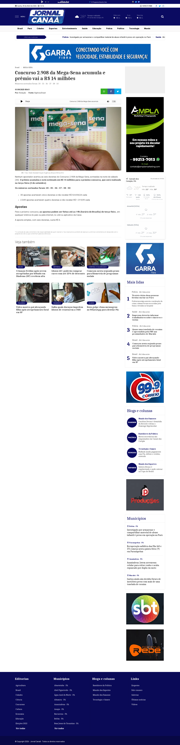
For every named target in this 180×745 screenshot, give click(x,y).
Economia (20, 714)
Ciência (19, 700)
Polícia (109, 28)
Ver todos (59, 728)
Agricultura (21, 685)
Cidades (40, 28)
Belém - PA (59, 719)
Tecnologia (134, 28)
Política (120, 28)
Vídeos (134, 704)
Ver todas (20, 728)
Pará (30, 28)
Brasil (20, 28)
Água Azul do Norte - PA (64, 695)
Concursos (20, 704)
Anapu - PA (59, 709)
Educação (96, 28)
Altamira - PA (60, 700)
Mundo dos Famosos (101, 695)
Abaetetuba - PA (61, 685)
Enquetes (135, 685)
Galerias (135, 695)
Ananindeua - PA (61, 704)
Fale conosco (137, 690)
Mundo (147, 28)
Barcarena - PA (60, 714)
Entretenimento (69, 28)
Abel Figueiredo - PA (63, 690)
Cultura (19, 709)
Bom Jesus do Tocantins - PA (66, 723)
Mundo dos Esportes (101, 690)
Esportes (53, 28)
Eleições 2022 (21, 723)
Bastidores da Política (102, 685)
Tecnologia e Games (101, 700)
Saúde (85, 28)
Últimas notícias (139, 700)
